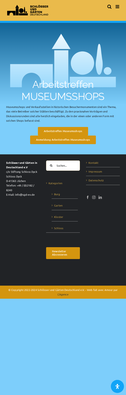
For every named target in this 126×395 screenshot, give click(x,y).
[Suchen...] (63, 165)
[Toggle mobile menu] (118, 6)
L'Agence (63, 294)
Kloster (58, 217)
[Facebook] (87, 197)
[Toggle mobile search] (109, 6)
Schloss (58, 228)
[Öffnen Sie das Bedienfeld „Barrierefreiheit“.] (117, 386)
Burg (57, 194)
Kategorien (55, 183)
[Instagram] (93, 197)
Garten (58, 205)
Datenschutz (96, 180)
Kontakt (93, 162)
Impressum (95, 171)
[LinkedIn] (100, 197)
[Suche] (51, 165)
